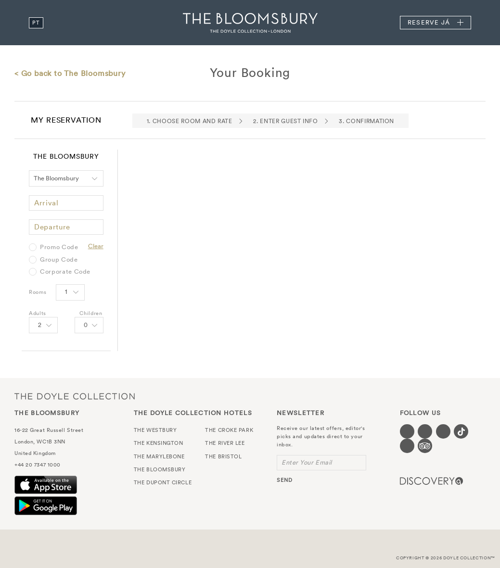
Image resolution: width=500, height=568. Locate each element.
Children (90, 313)
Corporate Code (65, 272)
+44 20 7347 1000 (37, 464)
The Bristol (223, 456)
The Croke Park (229, 430)
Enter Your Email (307, 462)
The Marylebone (159, 456)
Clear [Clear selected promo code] (95, 246)
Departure (52, 226)
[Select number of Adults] (43, 325)
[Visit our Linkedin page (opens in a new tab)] (407, 446)
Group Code (59, 260)
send (285, 480)
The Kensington (158, 443)
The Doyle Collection (74, 396)
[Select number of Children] (89, 325)
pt (35, 22)
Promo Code (59, 247)
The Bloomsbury (250, 23)
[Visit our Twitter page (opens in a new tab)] (425, 431)
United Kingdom (35, 453)
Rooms (37, 292)
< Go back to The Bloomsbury (70, 73)
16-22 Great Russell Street (48, 430)
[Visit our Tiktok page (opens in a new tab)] (461, 431)
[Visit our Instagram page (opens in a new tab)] (443, 431)
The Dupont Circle (163, 482)
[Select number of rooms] (70, 292)
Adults (37, 313)
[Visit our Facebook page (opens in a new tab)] (407, 431)
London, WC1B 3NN (39, 441)
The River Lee (224, 443)
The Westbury (155, 430)
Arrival (46, 202)
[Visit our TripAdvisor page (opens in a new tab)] (425, 446)
